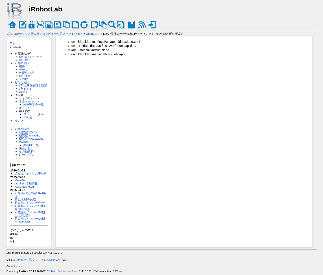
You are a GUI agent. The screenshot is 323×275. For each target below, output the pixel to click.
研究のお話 (22, 63)
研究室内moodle (29, 135)
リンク (19, 120)
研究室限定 (22, 129)
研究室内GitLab (29, 132)
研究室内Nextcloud (31, 138)
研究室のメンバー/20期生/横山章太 (30, 207)
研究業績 (25, 76)
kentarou (18, 266)
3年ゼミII (25, 88)
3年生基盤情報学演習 (33, 85)
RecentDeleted (24, 186)
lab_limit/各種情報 (26, 183)
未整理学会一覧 (33, 104)
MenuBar (20, 180)
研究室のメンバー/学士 (30, 202)
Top (12, 43)
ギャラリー (26, 108)
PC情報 (24, 141)
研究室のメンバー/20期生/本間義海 (30, 220)
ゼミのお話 (22, 82)
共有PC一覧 (31, 145)
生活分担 (25, 148)
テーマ (23, 69)
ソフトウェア (74, 33)
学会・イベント (29, 101)
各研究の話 (26, 72)
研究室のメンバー (30, 56)
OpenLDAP (93, 33)
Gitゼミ (24, 91)
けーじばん (26, 154)
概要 (22, 66)
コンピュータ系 (52, 33)
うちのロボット (29, 98)
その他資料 (26, 151)
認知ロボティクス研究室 (23, 33)
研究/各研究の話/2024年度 (30, 194)
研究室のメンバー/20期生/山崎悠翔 (30, 214)
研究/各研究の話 (25, 199)
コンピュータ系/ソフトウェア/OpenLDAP (37, 259)
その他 (23, 79)
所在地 (23, 60)
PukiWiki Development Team (62, 271)
